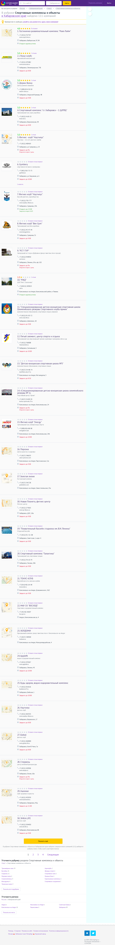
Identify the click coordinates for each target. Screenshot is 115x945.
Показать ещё (43, 841)
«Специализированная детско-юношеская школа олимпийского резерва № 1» (50, 391)
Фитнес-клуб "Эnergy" (29, 422)
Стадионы (5, 874)
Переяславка (34, 907)
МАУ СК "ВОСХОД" (27, 605)
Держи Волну (24, 83)
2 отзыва (34, 53)
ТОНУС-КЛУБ (25, 578)
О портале (17, 931)
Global (21, 734)
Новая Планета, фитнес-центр (33, 501)
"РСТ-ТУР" (23, 250)
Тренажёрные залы (7, 868)
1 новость (20, 184)
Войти (109, 3)
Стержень (23, 762)
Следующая (53, 854)
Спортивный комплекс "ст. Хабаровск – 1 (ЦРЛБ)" (42, 110)
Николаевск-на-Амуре (37, 905)
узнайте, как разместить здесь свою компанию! (40, 22)
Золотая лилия (25, 476)
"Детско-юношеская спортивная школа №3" (40, 363)
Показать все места (9, 912)
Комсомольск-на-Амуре (9, 907)
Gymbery (22, 164)
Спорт (4, 863)
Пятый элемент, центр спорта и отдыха (38, 336)
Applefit (22, 655)
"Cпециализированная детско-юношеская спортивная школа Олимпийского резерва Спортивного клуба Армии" (48, 308)
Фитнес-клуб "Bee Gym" (29, 223)
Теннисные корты (7, 884)
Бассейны (4, 871)
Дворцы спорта (49, 871)
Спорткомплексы (7, 879)
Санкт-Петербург (27, 934)
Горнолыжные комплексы (52, 879)
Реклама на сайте (27, 931)
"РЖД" (21, 279)
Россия (4, 899)
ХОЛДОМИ (24, 630)
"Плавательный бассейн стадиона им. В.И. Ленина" (43, 528)
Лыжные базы (49, 876)
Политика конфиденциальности (58, 931)
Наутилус (23, 707)
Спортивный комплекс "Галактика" (35, 553)
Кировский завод (40, 934)
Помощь (10, 931)
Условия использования (40, 931)
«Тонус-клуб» (24, 55)
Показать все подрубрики (11, 889)
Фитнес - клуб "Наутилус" (30, 137)
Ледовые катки (6, 876)
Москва (10, 934)
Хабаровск (62, 907)
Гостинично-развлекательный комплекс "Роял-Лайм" (44, 31)
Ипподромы (5, 881)
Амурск (4, 905)
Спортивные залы (50, 874)
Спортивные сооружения (52, 881)
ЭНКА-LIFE (24, 818)
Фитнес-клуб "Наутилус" (30, 194)
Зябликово (18, 934)
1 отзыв (33, 80)
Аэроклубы (48, 868)
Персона (23, 449)
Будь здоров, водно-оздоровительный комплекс (42, 683)
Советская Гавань (64, 905)
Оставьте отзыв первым (35, 162)
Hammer (23, 791)
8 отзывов (34, 28)
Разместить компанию (95, 3)
